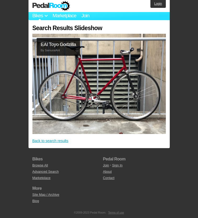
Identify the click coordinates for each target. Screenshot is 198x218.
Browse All (40, 165)
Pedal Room (51, 6)
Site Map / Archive (45, 195)
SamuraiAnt (52, 50)
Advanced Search (45, 172)
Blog (35, 201)
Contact (109, 178)
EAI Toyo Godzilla (58, 44)
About (107, 172)
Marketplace (64, 15)
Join (85, 15)
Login (158, 3)
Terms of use (116, 212)
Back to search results (50, 141)
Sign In (117, 165)
